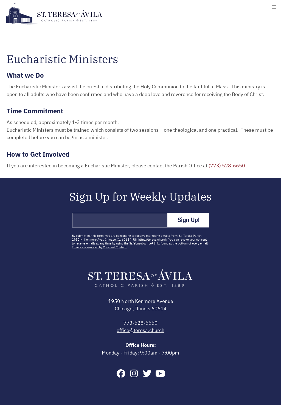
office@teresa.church (140, 330)
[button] (274, 7)
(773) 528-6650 (227, 166)
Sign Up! (189, 219)
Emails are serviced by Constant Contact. (99, 247)
